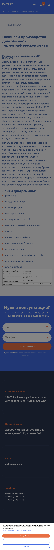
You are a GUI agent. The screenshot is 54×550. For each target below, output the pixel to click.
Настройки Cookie (26, 536)
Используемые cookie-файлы (23, 530)
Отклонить (26, 541)
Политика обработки (8, 530)
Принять (26, 546)
